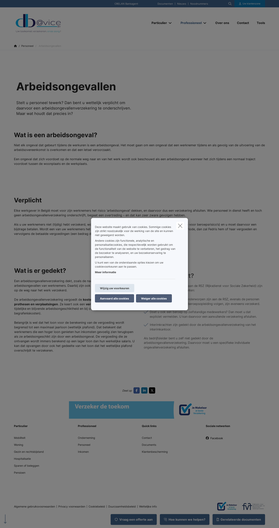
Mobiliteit (19, 437)
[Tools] (259, 23)
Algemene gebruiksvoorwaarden (34, 506)
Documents (149, 444)
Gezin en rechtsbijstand (29, 451)
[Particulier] (158, 23)
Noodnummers (199, 4)
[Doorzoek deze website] (230, 3)
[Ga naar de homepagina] (52, 22)
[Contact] (243, 23)
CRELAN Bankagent (126, 4)
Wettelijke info (148, 506)
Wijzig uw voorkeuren (114, 288)
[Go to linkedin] (145, 390)
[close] (180, 225)
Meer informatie (105, 272)
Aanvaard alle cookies (114, 298)
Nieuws (181, 4)
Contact (147, 437)
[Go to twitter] (153, 390)
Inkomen (83, 451)
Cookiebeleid (97, 506)
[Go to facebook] (137, 390)
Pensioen (19, 472)
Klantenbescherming (155, 451)
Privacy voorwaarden (71, 506)
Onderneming (86, 437)
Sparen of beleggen (26, 465)
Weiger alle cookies (154, 298)
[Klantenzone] (249, 3)
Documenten (165, 4)
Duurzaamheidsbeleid (122, 506)
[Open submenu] (170, 22)
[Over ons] (222, 23)
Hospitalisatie (22, 458)
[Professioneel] (190, 23)
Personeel (84, 444)
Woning (18, 444)
